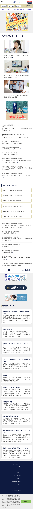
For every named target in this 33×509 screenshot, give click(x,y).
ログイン (30, 2)
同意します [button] (26, 501)
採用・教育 (11, 6)
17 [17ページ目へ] (26, 270)
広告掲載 (16, 472)
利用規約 (16, 478)
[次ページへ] (30, 270)
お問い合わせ (16, 469)
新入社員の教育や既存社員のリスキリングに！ (13, 206)
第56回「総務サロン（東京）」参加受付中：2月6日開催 (16, 9)
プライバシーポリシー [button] (6, 507)
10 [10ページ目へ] (23, 270)
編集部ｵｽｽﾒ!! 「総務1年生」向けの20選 (12, 200)
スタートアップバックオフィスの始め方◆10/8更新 (15, 211)
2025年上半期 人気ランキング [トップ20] (12, 216)
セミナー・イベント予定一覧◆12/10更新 (12, 190)
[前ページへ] (3, 270)
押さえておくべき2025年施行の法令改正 (12, 195)
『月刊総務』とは (16, 464)
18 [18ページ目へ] (28, 270)
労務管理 (4, 6)
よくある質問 (16, 467)
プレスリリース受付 (16, 475)
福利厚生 (18, 6)
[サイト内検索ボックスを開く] (31, 6)
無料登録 (30, 1)
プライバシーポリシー (16, 484)
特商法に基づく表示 (16, 481)
